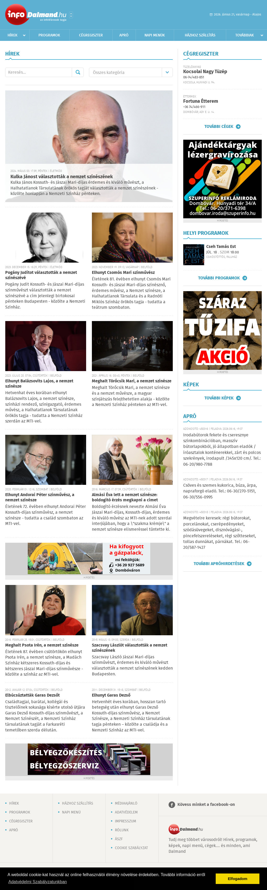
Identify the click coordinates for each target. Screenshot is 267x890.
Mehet (78, 72)
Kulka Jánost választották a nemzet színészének (61, 177)
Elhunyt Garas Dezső (111, 695)
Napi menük (154, 35)
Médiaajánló (126, 803)
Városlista (71, 15)
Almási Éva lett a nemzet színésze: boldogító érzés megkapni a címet (125, 497)
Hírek (13, 35)
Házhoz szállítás (200, 35)
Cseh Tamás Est (221, 246)
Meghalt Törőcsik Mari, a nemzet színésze (131, 381)
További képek (218, 398)
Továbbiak (244, 35)
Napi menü (71, 812)
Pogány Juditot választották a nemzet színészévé (41, 275)
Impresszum (125, 821)
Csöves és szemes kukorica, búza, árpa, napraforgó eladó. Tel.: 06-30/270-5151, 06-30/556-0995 (220, 491)
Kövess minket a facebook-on (206, 804)
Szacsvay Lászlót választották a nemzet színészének (129, 648)
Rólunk (122, 830)
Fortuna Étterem (200, 101)
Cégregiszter (91, 35)
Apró (124, 35)
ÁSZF (119, 839)
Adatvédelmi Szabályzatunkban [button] (37, 882)
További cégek (218, 126)
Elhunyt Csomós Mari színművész (123, 272)
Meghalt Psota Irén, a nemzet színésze (42, 645)
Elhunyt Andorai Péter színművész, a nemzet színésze (39, 497)
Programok (49, 35)
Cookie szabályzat (131, 848)
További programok (219, 278)
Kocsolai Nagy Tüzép (205, 71)
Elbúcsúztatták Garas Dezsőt (32, 695)
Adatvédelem (126, 812)
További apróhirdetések (219, 563)
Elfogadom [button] (237, 879)
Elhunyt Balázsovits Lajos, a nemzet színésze (39, 384)
